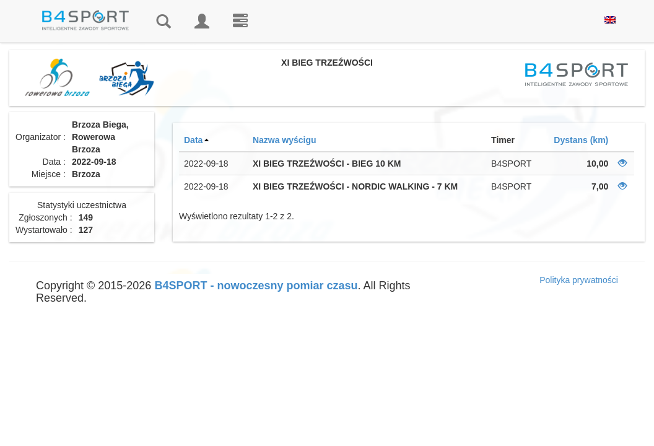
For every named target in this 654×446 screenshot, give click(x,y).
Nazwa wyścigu (284, 140)
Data (193, 140)
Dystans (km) (581, 140)
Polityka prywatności (578, 280)
